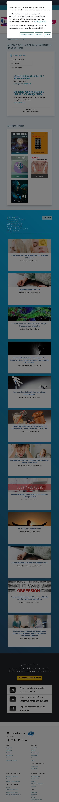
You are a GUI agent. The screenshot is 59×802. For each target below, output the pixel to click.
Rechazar (39, 34)
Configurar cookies (27, 34)
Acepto (47, 34)
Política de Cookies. (40, 22)
